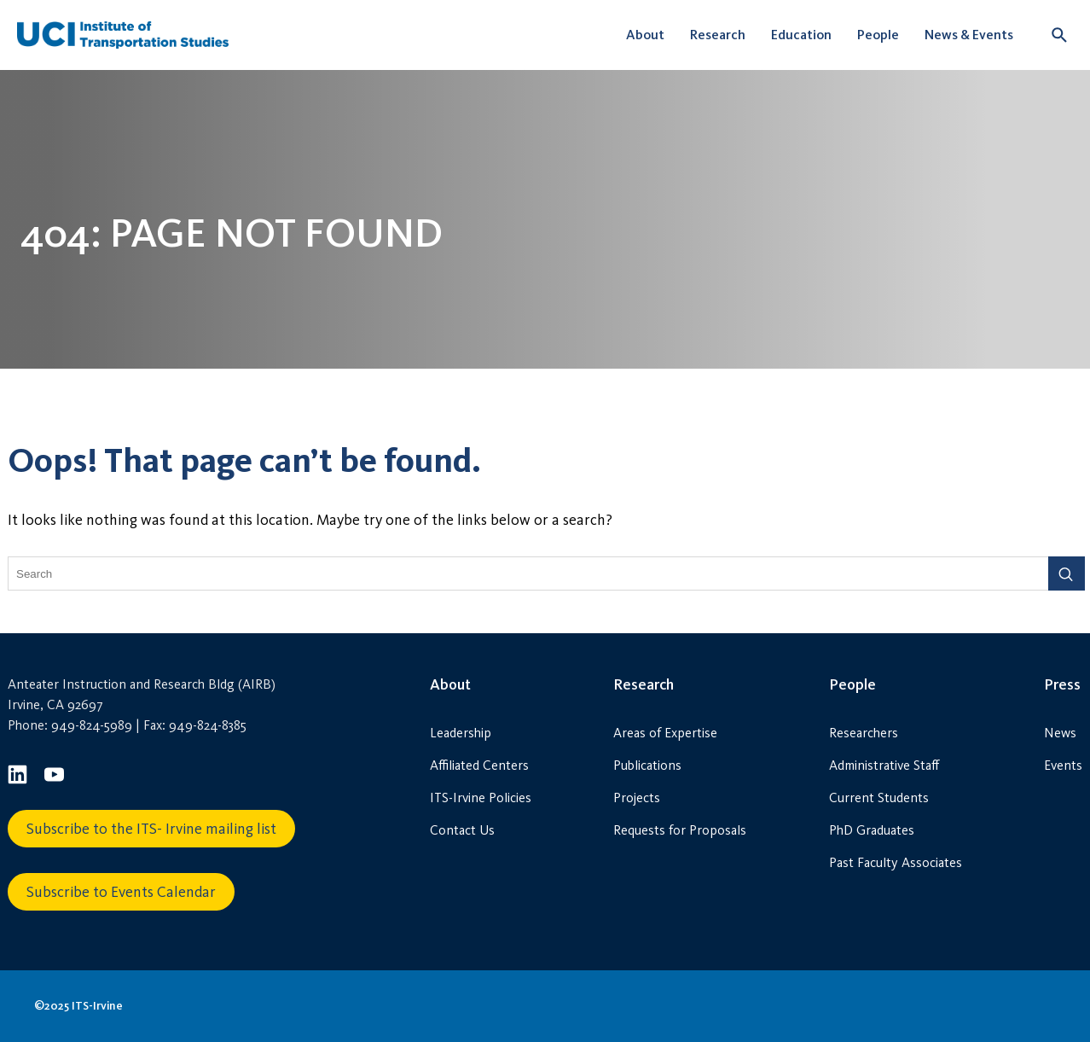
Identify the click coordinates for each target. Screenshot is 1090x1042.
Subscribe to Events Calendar (121, 891)
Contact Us (462, 830)
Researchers (863, 733)
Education (801, 34)
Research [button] (717, 34)
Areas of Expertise (665, 733)
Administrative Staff (884, 765)
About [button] (645, 34)
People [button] (878, 34)
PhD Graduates (871, 830)
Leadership (460, 733)
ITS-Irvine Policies (480, 797)
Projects (636, 797)
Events (1063, 765)
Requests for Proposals (679, 830)
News (1060, 733)
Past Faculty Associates (895, 862)
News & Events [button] (969, 34)
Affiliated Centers (479, 765)
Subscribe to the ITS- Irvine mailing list (151, 828)
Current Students (879, 797)
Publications (647, 765)
